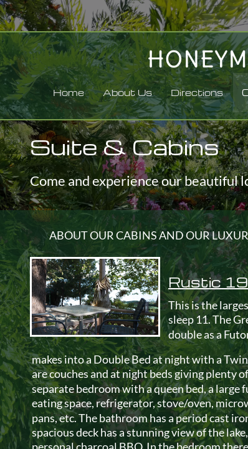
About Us (127, 92)
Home (68, 92)
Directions (197, 92)
